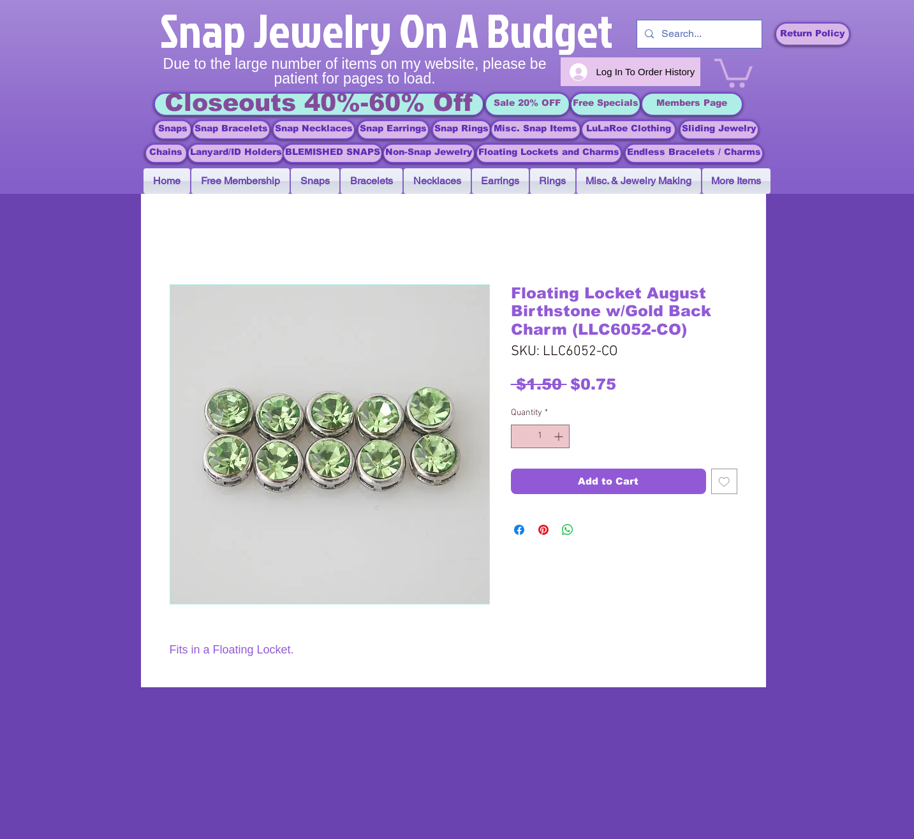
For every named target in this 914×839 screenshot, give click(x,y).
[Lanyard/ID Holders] (236, 153)
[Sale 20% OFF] (527, 104)
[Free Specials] (605, 104)
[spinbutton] (540, 436)
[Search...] (698, 34)
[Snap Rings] (461, 130)
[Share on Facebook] (519, 529)
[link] (733, 71)
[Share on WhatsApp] (567, 529)
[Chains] (166, 153)
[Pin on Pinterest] (543, 529)
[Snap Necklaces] (313, 130)
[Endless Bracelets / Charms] (693, 153)
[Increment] (560, 436)
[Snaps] (173, 130)
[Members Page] (692, 104)
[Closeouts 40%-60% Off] (319, 104)
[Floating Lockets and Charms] (549, 153)
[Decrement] (521, 436)
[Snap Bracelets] (231, 130)
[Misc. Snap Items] (535, 130)
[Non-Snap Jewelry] (429, 153)
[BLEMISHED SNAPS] (333, 153)
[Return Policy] (812, 34)
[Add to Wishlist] (724, 482)
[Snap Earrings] (393, 130)
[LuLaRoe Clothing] (628, 130)
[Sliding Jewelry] (719, 130)
